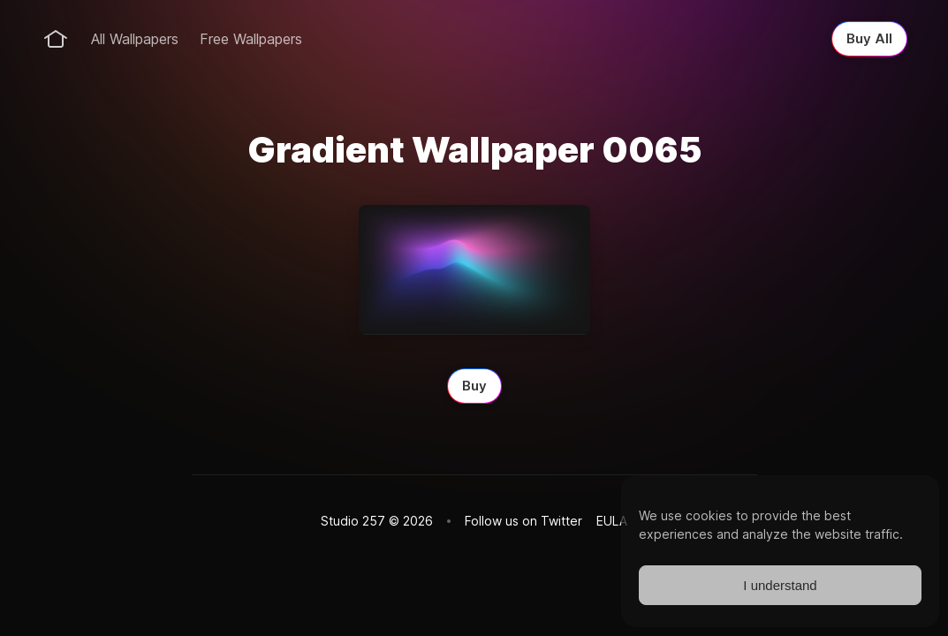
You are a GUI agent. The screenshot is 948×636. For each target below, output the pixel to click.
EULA (611, 520)
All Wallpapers (134, 39)
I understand (779, 585)
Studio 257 (353, 520)
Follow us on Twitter (523, 520)
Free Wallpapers (251, 39)
